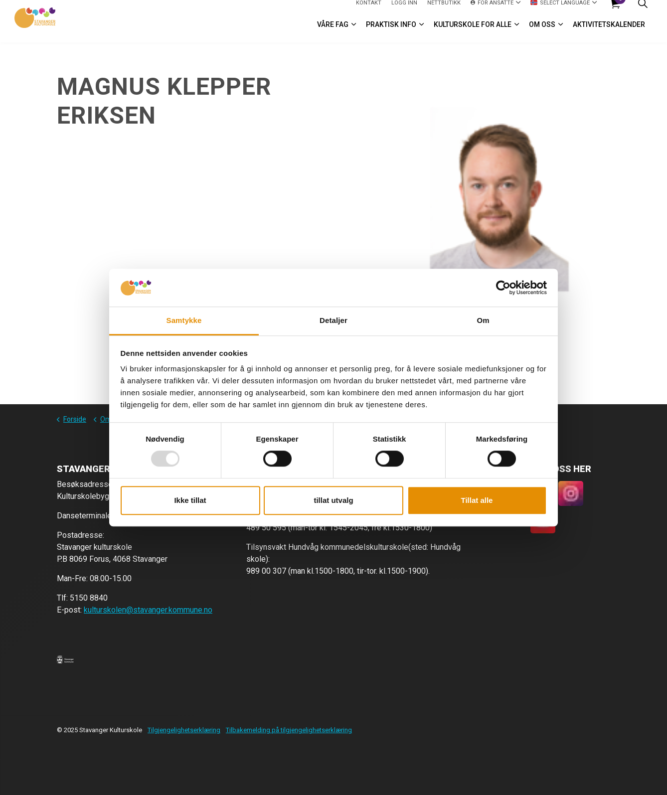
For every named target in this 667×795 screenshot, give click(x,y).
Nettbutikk (444, 10)
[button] (65, 659)
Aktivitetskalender (609, 32)
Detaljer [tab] (333, 321)
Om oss (542, 32)
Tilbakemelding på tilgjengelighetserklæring (289, 730)
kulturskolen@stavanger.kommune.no (148, 610)
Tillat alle (477, 500)
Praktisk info (391, 32)
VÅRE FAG (332, 32)
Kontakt (368, 10)
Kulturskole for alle (472, 32)
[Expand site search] (643, 10)
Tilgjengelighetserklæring (184, 730)
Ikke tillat (190, 500)
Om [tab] (483, 321)
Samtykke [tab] (184, 321)
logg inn (404, 10)
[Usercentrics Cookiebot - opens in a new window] (503, 287)
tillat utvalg (333, 500)
